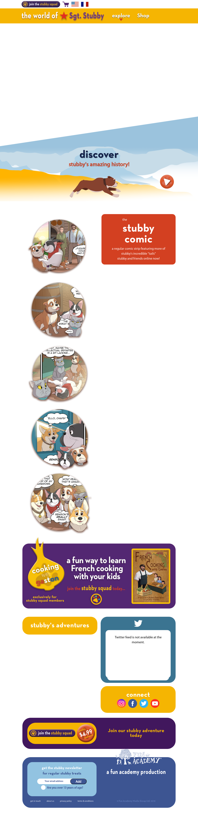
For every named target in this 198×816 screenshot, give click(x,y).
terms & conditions (86, 801)
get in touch (35, 801)
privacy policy (66, 801)
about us (50, 801)
